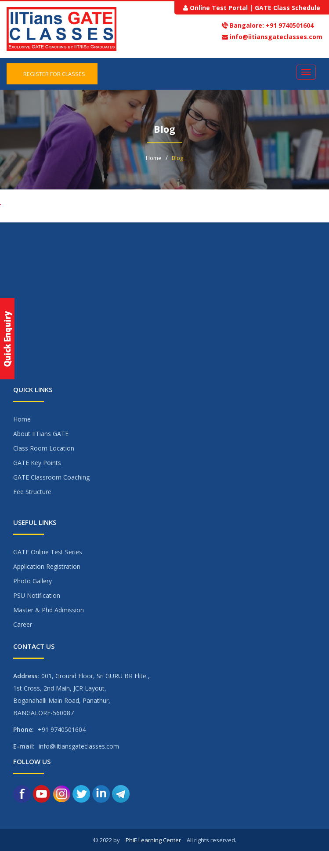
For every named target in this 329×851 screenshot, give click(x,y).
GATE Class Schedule (287, 8)
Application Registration (46, 566)
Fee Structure (32, 491)
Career (22, 624)
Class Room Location (43, 448)
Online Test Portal (219, 8)
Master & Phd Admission (48, 610)
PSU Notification (36, 595)
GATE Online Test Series (47, 552)
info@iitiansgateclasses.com (276, 37)
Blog (177, 158)
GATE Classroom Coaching (51, 477)
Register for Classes (52, 74)
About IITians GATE (41, 433)
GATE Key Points (37, 462)
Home (154, 158)
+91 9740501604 (289, 25)
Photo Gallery (32, 581)
